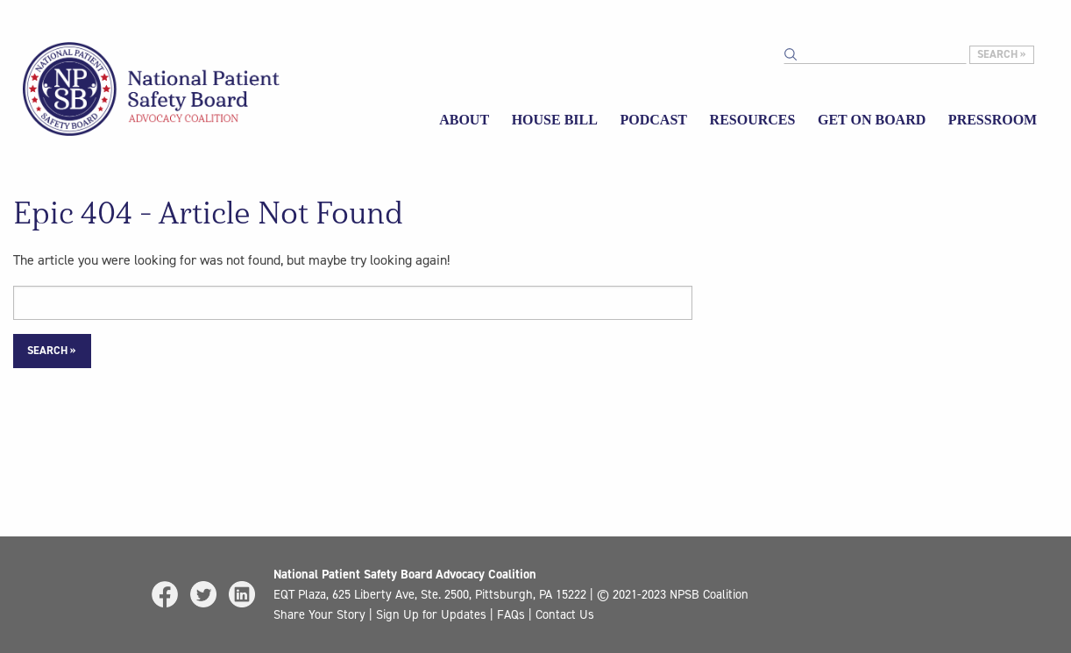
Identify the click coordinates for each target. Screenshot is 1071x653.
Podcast (654, 119)
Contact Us (565, 614)
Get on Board (872, 119)
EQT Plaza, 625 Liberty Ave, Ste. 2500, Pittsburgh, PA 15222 (429, 594)
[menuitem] (464, 121)
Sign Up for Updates (431, 614)
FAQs (511, 614)
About (464, 119)
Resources (753, 119)
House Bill (555, 119)
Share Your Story (319, 614)
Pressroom (992, 119)
